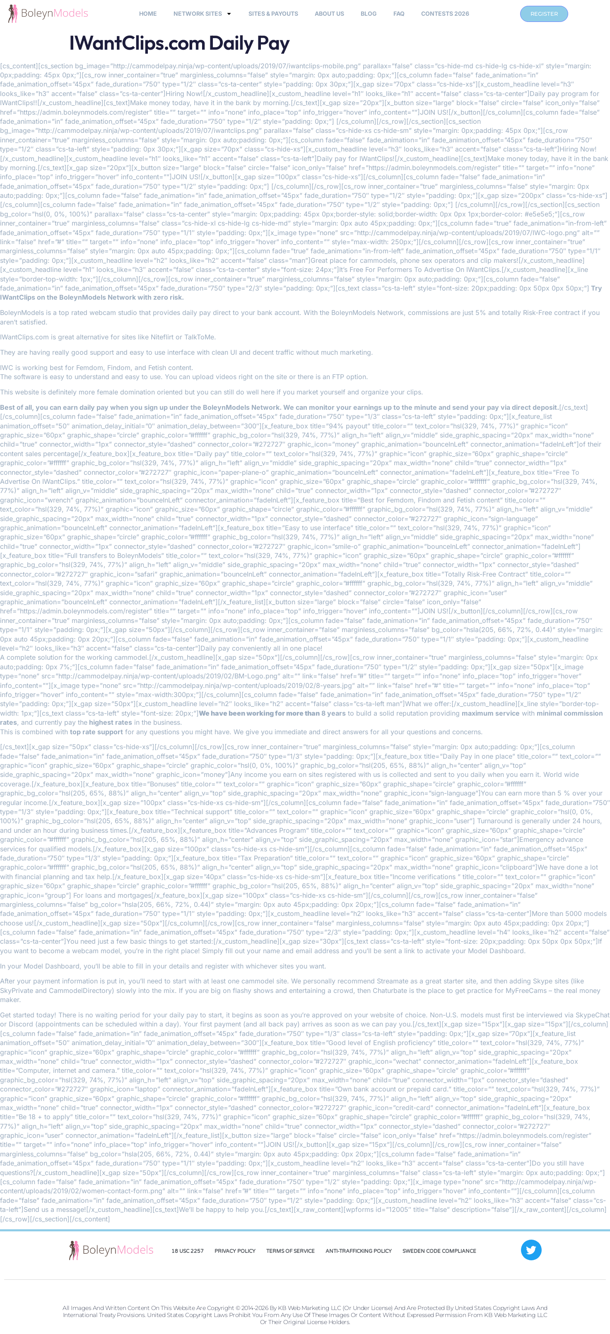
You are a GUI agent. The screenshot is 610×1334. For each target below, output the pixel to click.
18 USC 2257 (187, 1251)
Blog (369, 13)
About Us (329, 13)
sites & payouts (273, 13)
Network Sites (203, 14)
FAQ (399, 13)
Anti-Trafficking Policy (358, 1251)
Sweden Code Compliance (439, 1251)
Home (148, 13)
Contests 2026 (445, 13)
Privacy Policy (235, 1251)
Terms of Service (290, 1251)
